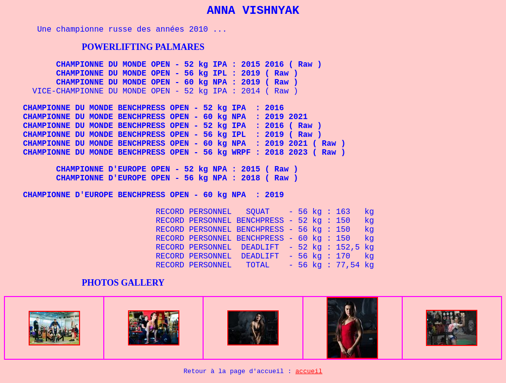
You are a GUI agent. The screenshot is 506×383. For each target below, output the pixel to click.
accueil (309, 371)
